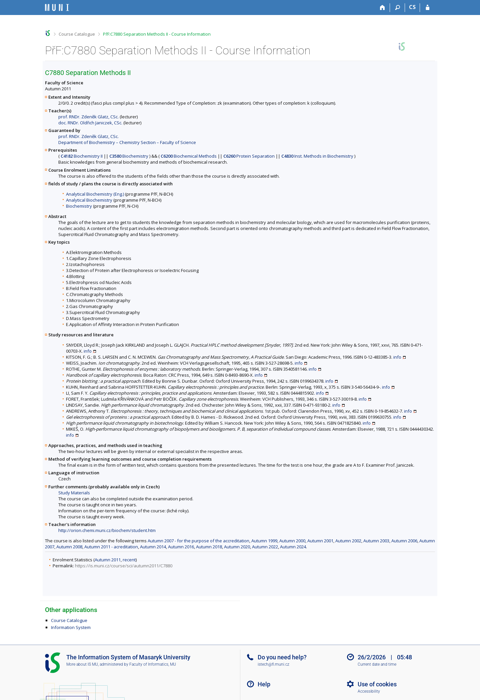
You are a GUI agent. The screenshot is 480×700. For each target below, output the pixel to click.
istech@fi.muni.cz (273, 664)
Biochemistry (128, 156)
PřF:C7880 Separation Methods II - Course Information (157, 34)
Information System (71, 627)
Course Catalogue (77, 34)
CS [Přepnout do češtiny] (412, 7)
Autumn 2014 (153, 547)
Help (264, 684)
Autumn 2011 (108, 560)
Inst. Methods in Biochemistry (317, 156)
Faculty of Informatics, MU (152, 664)
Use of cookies (377, 684)
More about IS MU (82, 664)
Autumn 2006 (404, 541)
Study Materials (74, 493)
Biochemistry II (82, 156)
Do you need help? (282, 657)
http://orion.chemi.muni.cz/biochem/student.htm (107, 530)
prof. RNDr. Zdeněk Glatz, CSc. (88, 117)
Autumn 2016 (181, 547)
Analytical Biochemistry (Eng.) (95, 194)
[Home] (382, 7)
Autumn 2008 (69, 547)
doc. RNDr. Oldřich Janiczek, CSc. (90, 123)
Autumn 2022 (265, 547)
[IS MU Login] (427, 7)
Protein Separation (249, 156)
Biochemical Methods (189, 156)
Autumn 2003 (376, 541)
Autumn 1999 (264, 541)
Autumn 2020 (237, 547)
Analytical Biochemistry (89, 200)
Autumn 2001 (320, 541)
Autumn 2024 (293, 547)
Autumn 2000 (292, 541)
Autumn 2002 (348, 541)
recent (129, 560)
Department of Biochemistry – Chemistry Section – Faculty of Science (127, 142)
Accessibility (369, 691)
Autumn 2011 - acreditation (111, 547)
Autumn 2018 (209, 547)
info (88, 351)
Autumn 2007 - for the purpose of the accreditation (198, 541)
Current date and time (377, 664)
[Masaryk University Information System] (57, 7)
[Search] (397, 7)
